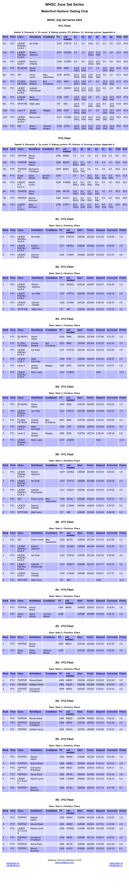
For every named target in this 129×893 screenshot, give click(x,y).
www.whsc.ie (12, 863)
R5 (104, 37)
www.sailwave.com (64, 862)
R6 (110, 37)
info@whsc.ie (13, 865)
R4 (97, 37)
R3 (89, 37)
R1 (75, 37)
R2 (83, 37)
